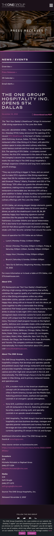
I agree (22, 533)
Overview (6, 66)
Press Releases (8, 72)
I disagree (32, 533)
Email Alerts (7, 84)
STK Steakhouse (16, 136)
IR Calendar (7, 78)
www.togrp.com (16, 439)
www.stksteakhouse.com (16, 349)
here (50, 531)
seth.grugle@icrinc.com (12, 486)
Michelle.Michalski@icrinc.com (15, 468)
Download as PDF (42, 115)
